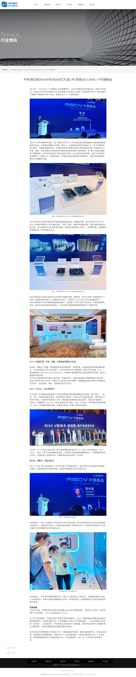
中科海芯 (4, 70)
